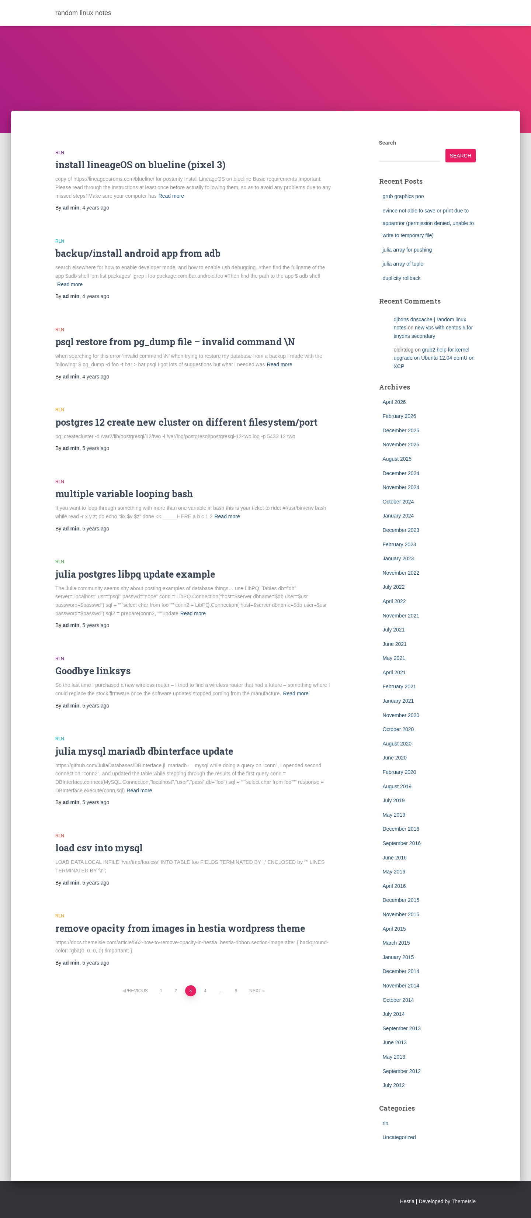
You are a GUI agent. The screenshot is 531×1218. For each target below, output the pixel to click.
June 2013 (395, 1042)
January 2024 (398, 516)
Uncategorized (399, 1137)
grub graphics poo (403, 196)
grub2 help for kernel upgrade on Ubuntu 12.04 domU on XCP (434, 358)
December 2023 (401, 530)
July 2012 (394, 1085)
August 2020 (397, 744)
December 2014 (401, 971)
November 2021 (401, 616)
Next (255, 990)
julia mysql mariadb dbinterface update (144, 751)
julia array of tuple (403, 264)
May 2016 (394, 872)
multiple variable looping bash (124, 494)
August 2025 (397, 459)
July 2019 (394, 800)
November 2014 (401, 986)
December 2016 (401, 829)
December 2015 (401, 900)
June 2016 (395, 858)
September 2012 (402, 1071)
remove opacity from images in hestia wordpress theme (180, 928)
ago (95, 208)
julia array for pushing (407, 250)
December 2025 (401, 430)
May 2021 (394, 658)
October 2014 (398, 1000)
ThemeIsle (464, 1201)
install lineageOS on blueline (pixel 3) (140, 165)
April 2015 (394, 929)
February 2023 (399, 544)
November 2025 (401, 444)
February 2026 (399, 416)
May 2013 (394, 1057)
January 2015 (398, 957)
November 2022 (401, 573)
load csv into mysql (99, 848)
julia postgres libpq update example (135, 574)
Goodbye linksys (93, 671)
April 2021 (394, 672)
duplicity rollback (402, 278)
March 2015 (396, 943)
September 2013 (402, 1028)
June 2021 (395, 644)
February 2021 (399, 686)
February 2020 (399, 772)
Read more (171, 196)
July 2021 (394, 630)
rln (59, 152)
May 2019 (394, 815)
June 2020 (395, 758)
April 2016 (394, 886)
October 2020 (398, 729)
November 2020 (401, 715)
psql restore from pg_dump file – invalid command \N (175, 342)
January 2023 (398, 558)
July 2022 (394, 587)
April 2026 (394, 402)
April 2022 (394, 601)
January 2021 (398, 701)
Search (387, 143)
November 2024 (401, 487)
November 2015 (401, 914)
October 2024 (398, 502)
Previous (136, 990)
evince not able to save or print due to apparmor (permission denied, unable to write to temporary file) (428, 223)
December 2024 (401, 473)
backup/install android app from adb (138, 253)
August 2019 (397, 786)
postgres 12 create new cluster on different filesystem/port (186, 422)
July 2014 (394, 1014)
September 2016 (402, 843)
